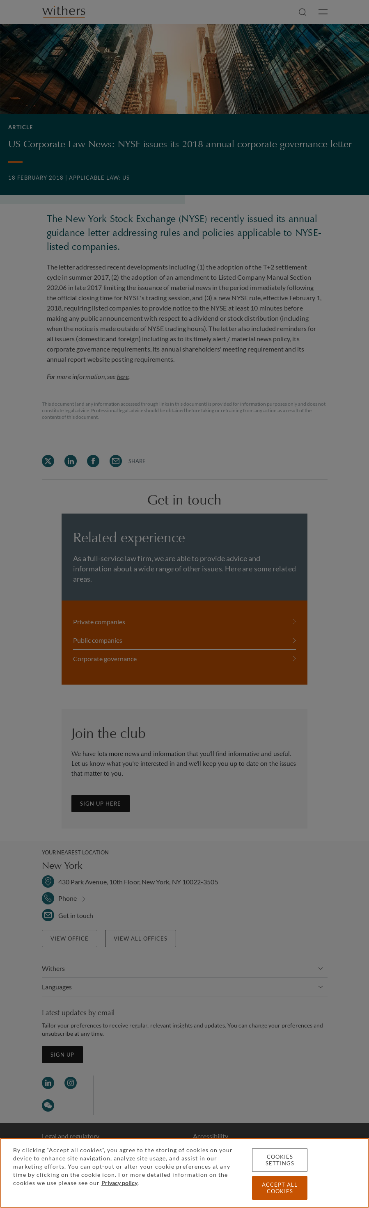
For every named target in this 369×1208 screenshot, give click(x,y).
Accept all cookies (280, 1187)
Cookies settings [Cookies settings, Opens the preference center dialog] (280, 1160)
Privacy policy (119, 1182)
